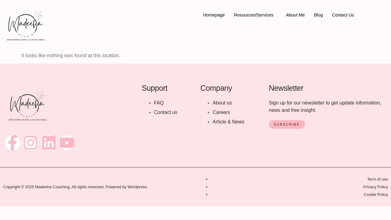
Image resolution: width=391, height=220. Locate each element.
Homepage (214, 15)
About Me (298, 15)
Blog (321, 15)
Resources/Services (255, 15)
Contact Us (346, 15)
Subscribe (287, 124)
